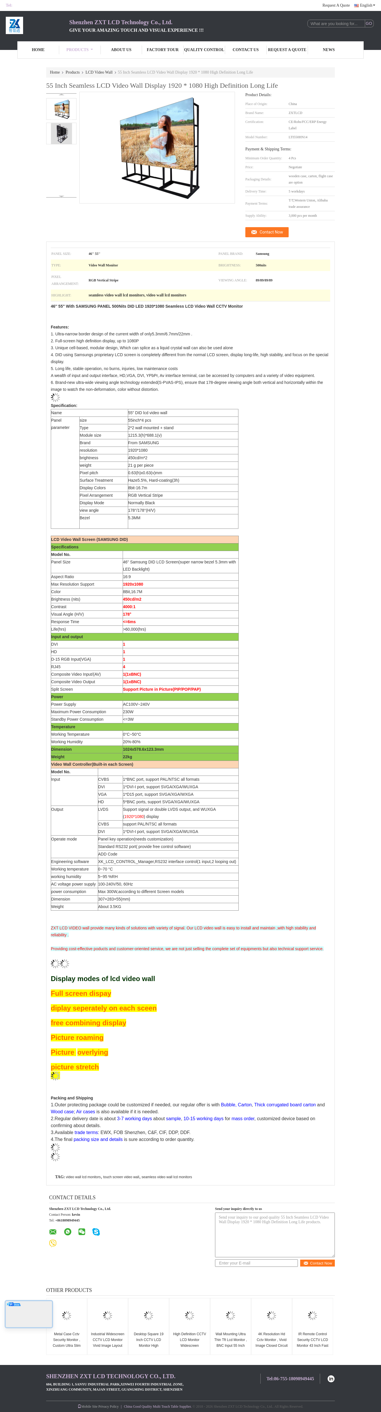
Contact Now (271, 232)
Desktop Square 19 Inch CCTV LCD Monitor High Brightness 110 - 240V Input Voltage (149, 1345)
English (367, 5)
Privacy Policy (108, 1406)
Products (79, 50)
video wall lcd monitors (83, 1177)
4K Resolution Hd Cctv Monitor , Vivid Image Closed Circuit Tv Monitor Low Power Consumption (271, 1345)
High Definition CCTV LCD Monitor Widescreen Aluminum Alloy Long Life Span (189, 1345)
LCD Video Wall (99, 72)
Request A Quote (336, 5)
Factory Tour (162, 50)
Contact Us (246, 50)
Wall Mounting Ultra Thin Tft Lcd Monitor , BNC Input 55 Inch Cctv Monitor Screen (230, 1342)
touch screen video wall (121, 1177)
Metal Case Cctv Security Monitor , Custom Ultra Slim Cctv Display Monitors (67, 1345)
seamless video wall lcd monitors (166, 1177)
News (329, 50)
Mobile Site (87, 1406)
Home (38, 50)
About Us (121, 50)
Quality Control (204, 50)
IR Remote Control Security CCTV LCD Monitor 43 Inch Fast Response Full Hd (312, 1342)
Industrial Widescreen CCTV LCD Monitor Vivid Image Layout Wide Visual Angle (107, 1342)
